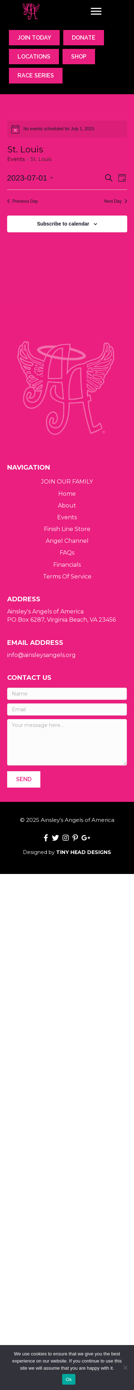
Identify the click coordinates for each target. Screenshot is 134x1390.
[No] (125, 1367)
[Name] (67, 694)
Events (16, 159)
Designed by (67, 852)
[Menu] (96, 11)
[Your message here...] (67, 742)
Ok (69, 1379)
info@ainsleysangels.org (41, 655)
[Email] (67, 709)
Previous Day (22, 201)
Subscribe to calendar (63, 224)
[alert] (67, 129)
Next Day (115, 201)
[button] (23, 779)
